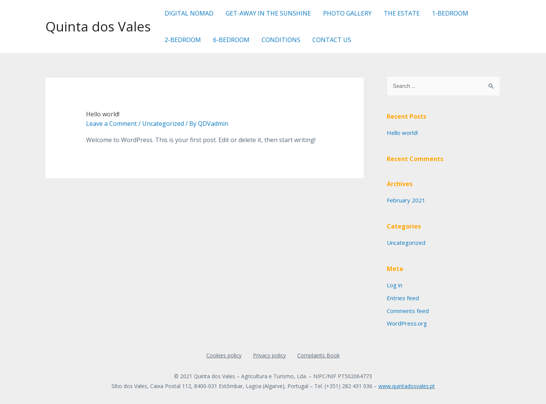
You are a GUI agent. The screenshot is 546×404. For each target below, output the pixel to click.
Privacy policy (269, 355)
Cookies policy (224, 355)
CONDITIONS (281, 40)
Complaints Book (318, 355)
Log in (394, 285)
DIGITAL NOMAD (189, 13)
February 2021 (406, 200)
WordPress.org (407, 323)
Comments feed (408, 311)
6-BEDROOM (231, 40)
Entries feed (403, 298)
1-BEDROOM (450, 13)
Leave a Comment (111, 123)
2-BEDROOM (183, 40)
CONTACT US (331, 40)
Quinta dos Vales (98, 26)
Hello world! (102, 114)
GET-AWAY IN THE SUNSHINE (268, 13)
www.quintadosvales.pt (406, 386)
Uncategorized (163, 123)
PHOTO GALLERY (347, 13)
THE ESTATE (402, 13)
